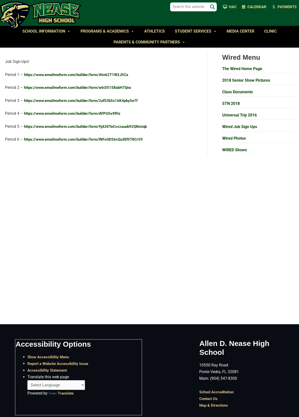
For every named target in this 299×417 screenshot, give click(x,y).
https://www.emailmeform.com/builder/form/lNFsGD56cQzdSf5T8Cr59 (87, 140)
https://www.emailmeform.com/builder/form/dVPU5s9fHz (75, 114)
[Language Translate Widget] (56, 385)
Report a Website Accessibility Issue (59, 363)
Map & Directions (214, 405)
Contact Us (209, 398)
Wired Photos (234, 138)
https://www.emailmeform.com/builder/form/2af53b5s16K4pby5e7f (84, 100)
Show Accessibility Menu (49, 356)
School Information (46, 31)
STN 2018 (231, 103)
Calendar (256, 7)
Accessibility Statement (48, 370)
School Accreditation (217, 391)
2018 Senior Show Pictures (246, 80)
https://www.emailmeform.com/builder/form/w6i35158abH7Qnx (81, 88)
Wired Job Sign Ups (239, 126)
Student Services (196, 31)
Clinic (270, 31)
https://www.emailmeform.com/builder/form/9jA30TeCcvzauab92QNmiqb (90, 127)
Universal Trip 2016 (239, 115)
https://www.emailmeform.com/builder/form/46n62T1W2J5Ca (80, 75)
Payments (287, 7)
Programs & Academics (107, 31)
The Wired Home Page (242, 68)
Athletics (154, 31)
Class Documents (237, 92)
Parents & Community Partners (149, 42)
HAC (233, 7)
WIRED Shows (234, 150)
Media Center (240, 31)
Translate (62, 393)
